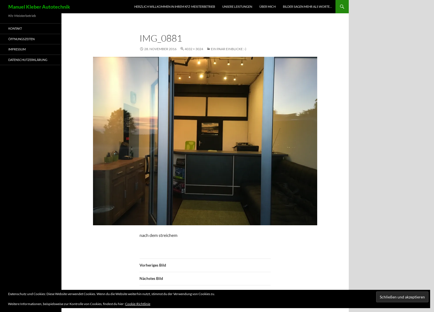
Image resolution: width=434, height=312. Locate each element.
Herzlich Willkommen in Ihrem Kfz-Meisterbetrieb (174, 6)
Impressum (17, 49)
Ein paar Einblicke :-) (228, 49)
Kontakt (15, 28)
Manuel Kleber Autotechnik (39, 7)
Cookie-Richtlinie (137, 304)
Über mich (267, 6)
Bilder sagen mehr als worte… (307, 6)
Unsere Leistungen (237, 6)
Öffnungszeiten (21, 39)
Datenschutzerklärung (27, 60)
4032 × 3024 (194, 49)
